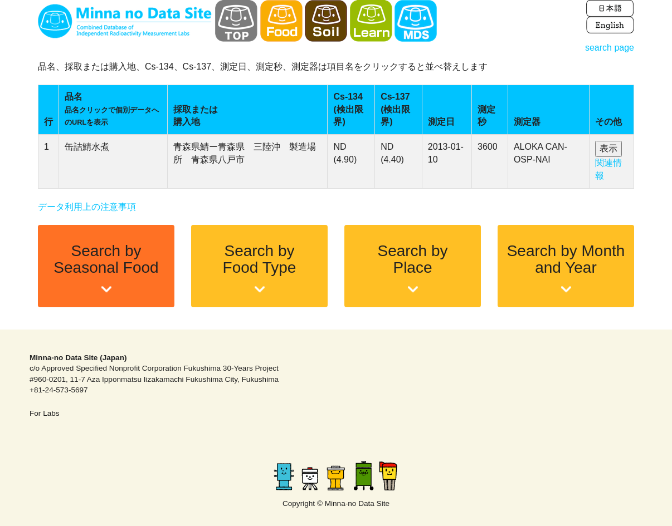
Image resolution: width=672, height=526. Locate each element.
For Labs (45, 413)
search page (609, 47)
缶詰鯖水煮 (87, 146)
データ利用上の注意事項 (87, 207)
